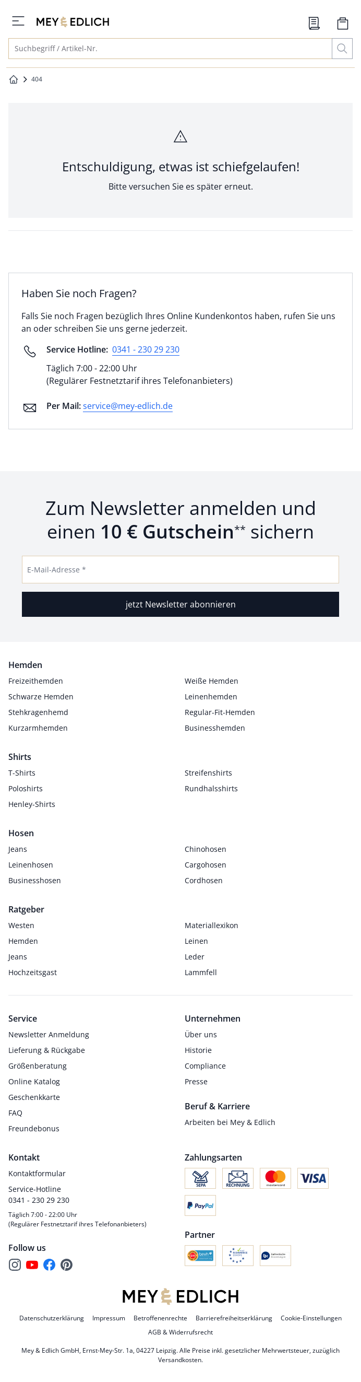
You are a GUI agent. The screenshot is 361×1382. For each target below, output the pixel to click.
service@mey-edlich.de (128, 406)
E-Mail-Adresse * (56, 570)
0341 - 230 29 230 (145, 349)
